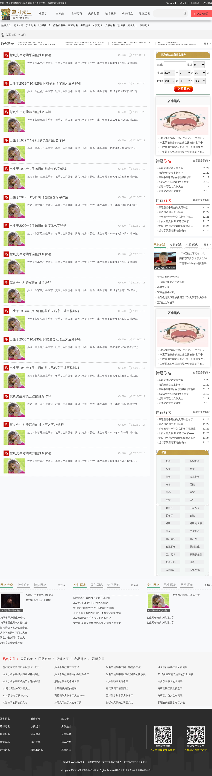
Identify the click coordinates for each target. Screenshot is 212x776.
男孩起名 (85, 25)
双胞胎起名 (196, 554)
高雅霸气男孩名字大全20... (194, 258)
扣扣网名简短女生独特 (38, 600)
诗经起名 (5, 726)
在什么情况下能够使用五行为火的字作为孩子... (183, 297)
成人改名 (66, 742)
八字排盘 (127, 13)
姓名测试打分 (120, 766)
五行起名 (66, 749)
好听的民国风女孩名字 (170, 688)
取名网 (103, 766)
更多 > (207, 43)
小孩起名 (35, 726)
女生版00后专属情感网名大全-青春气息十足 (97, 622)
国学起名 (5, 718)
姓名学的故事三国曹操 (66, 667)
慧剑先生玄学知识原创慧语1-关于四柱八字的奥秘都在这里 (22, 668)
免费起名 (93, 13)
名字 (192, 468)
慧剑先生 (195, 546)
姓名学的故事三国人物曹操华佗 (123, 667)
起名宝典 (35, 742)
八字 (168, 468)
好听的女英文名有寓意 (170, 695)
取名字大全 (44, 25)
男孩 (192, 484)
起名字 (169, 515)
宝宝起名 (73, 25)
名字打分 (76, 13)
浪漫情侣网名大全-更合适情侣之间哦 (93, 607)
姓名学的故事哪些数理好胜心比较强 (126, 674)
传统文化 (195, 569)
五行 (192, 500)
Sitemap (170, 3)
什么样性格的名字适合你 (170, 282)
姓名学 (43, 13)
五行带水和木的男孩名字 (193, 263)
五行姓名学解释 (166, 302)
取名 (168, 476)
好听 (168, 523)
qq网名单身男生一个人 (12, 617)
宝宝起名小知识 (166, 292)
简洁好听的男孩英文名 (15, 702)
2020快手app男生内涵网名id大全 (91, 602)
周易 (168, 492)
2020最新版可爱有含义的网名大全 (92, 617)
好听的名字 (59, 25)
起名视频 (110, 13)
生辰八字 (195, 507)
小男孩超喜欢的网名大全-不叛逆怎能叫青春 (97, 612)
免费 (168, 500)
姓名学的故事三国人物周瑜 (172, 667)
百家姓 (60, 13)
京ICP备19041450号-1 (73, 762)
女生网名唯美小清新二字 (186, 595)
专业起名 (144, 13)
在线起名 (208, 3)
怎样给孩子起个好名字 (66, 681)
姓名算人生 (163, 287)
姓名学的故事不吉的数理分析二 (71, 674)
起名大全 (6, 25)
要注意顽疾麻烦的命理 (30, 42)
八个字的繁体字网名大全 (13, 632)
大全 (168, 531)
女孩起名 (98, 25)
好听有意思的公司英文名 (119, 702)
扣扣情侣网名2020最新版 (14, 627)
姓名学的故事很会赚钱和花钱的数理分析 (22, 675)
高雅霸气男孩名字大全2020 (69, 695)
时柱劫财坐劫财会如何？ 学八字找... (84, 42)
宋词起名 (171, 569)
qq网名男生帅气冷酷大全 (40, 595)
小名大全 (182, 3)
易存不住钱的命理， (169, 42)
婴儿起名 (31, 25)
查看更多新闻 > (201, 160)
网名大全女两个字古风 (12, 637)
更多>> (61, 585)
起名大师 (18, 25)
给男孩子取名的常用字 (170, 681)
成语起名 (35, 718)
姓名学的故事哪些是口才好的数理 (21, 681)
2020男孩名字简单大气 (192, 253)
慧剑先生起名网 (92, 766)
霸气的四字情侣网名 (117, 688)
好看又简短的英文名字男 (68, 702)
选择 (192, 562)
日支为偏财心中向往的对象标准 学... (131, 42)
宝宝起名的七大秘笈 (168, 277)
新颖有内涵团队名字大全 (171, 702)
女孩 (192, 515)
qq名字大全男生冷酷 (11, 642)
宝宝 (192, 492)
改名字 (121, 25)
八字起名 (195, 3)
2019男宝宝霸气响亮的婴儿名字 (175, 674)
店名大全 (132, 25)
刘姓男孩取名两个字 (117, 681)
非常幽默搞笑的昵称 (65, 688)
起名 (168, 461)
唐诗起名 (5, 734)
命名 (168, 484)
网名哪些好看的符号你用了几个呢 (91, 597)
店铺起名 (145, 25)
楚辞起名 (5, 742)
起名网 (193, 538)
